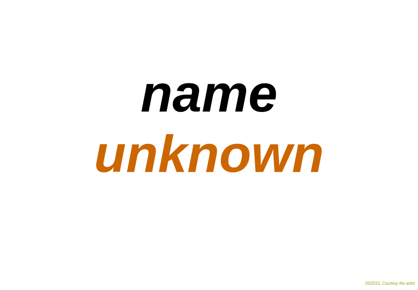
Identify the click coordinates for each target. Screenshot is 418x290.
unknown (209, 153)
